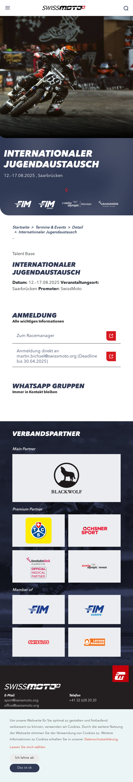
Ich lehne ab (24, 758)
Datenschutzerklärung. (101, 739)
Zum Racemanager (66, 336)
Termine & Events (50, 227)
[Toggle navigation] (7, 8)
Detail (77, 227)
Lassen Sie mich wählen (27, 747)
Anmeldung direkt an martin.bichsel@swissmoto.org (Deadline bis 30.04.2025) (66, 356)
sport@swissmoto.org (21, 700)
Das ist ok (24, 767)
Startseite (20, 227)
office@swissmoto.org (21, 705)
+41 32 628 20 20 (82, 700)
